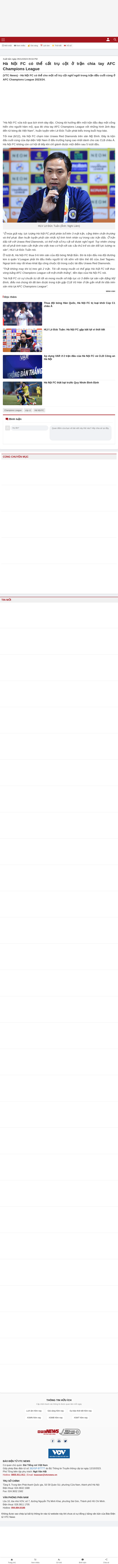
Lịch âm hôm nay (34, 1411)
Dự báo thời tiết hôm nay (81, 1411)
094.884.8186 (18, 1508)
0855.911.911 (18, 1475)
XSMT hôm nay (81, 1417)
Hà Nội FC (39, 410)
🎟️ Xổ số (67, 45)
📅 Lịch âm (45, 45)
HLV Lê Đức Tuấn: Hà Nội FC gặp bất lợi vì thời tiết (74, 329)
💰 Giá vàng (33, 45)
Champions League (12, 410)
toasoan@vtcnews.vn (45, 1475)
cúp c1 (28, 410)
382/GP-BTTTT (37, 1468)
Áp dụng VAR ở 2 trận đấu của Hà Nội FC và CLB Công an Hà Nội (79, 358)
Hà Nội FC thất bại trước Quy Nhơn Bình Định (71, 382)
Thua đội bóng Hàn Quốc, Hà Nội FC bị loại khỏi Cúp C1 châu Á (79, 305)
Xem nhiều (19, 45)
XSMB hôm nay (55, 1417)
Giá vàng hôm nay (56, 1411)
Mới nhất (7, 45)
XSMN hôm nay (34, 1417)
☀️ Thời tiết (56, 45)
